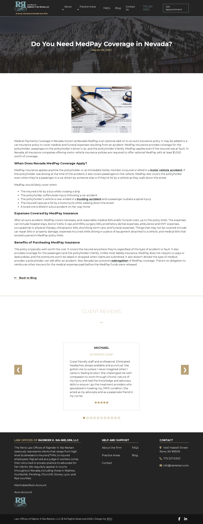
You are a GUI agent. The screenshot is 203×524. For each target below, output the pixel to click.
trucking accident (89, 199)
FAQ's (106, 8)
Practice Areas (87, 8)
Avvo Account (23, 492)
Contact (107, 462)
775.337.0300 (171, 458)
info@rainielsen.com (176, 465)
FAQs (135, 447)
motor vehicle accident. (166, 170)
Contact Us (130, 8)
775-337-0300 (148, 8)
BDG (109, 518)
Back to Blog (25, 277)
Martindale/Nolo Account (30, 485)
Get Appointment (174, 8)
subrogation (119, 260)
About (67, 8)
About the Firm (111, 447)
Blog (118, 8)
